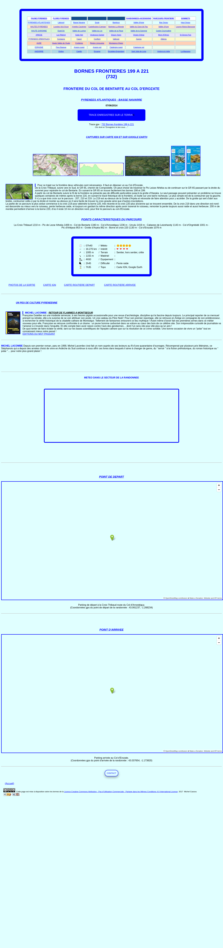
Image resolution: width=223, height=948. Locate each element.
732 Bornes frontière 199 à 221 (117, 124)
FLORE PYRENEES (61, 18)
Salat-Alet (79, 35)
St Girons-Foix (185, 35)
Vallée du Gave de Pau (139, 27)
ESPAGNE (39, 47)
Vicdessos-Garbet (97, 35)
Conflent (97, 39)
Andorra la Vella (163, 51)
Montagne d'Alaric (116, 43)
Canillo (79, 51)
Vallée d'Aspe (138, 23)
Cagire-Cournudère (163, 31)
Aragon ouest (79, 47)
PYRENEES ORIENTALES (39, 39)
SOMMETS (185, 18)
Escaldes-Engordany (116, 51)
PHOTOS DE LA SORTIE (22, 285)
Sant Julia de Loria (138, 51)
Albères (164, 39)
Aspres (138, 39)
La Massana (185, 51)
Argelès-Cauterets (79, 27)
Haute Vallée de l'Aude (61, 43)
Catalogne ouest (116, 47)
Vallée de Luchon (79, 31)
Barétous (116, 23)
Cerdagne (61, 39)
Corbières (79, 43)
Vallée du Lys (97, 31)
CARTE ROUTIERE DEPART (79, 285)
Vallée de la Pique (116, 31)
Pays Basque (61, 47)
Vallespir (116, 39)
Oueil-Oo (61, 31)
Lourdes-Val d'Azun (61, 27)
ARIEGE (39, 35)
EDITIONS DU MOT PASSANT (39, 334)
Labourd (61, 23)
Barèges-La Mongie (116, 27)
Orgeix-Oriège (138, 35)
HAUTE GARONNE (39, 31)
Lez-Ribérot (61, 35)
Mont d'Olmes (163, 35)
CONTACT (111, 773)
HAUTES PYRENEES (39, 27)
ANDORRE (39, 51)
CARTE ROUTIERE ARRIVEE (120, 285)
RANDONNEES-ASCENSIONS (138, 18)
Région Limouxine (97, 43)
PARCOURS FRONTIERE (163, 18)
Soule (97, 23)
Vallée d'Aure (163, 27)
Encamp (97, 51)
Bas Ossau (163, 23)
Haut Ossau (185, 23)
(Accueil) (9, 783)
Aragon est (97, 47)
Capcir (79, 39)
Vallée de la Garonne (139, 31)
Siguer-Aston (116, 35)
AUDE (39, 43)
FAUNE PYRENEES (39, 18)
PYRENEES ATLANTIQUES (39, 23)
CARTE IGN (49, 285)
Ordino (61, 51)
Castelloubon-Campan (97, 27)
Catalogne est (138, 47)
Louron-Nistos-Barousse (185, 27)
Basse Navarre (79, 23)
